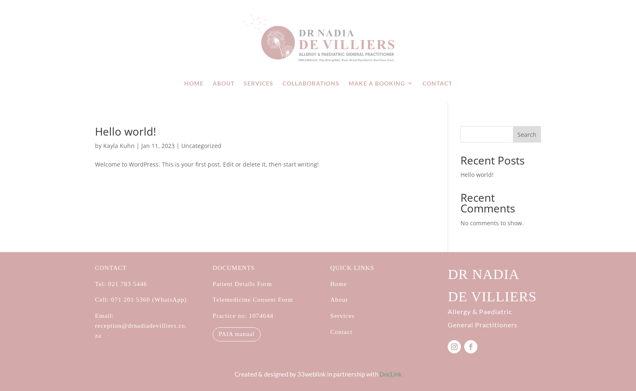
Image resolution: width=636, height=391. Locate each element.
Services (258, 83)
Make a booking (377, 83)
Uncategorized (201, 146)
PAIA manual (236, 334)
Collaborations (310, 83)
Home (194, 83)
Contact (437, 83)
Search (526, 134)
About (224, 83)
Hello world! (125, 131)
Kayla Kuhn (119, 146)
